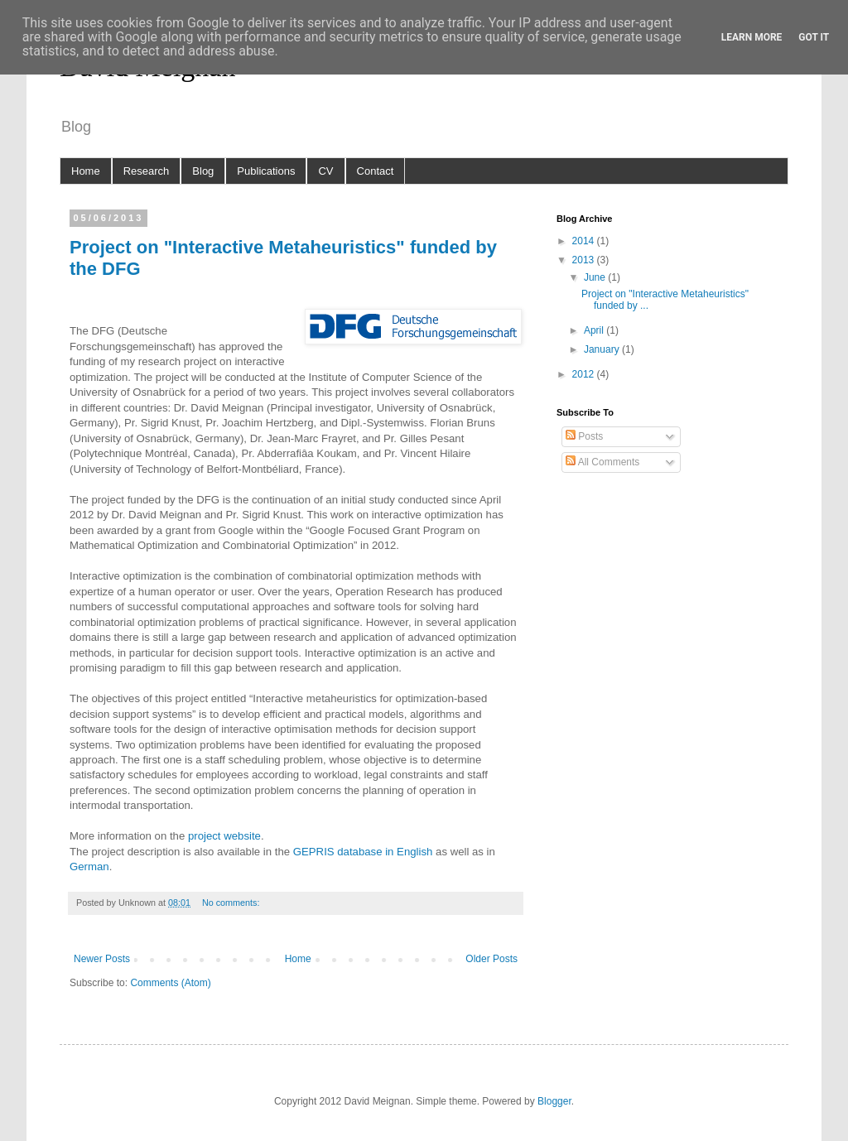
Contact (375, 171)
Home (85, 171)
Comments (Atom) (170, 983)
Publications (266, 171)
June (596, 277)
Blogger (554, 1101)
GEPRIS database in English (364, 851)
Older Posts (491, 959)
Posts (584, 436)
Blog (203, 171)
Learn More (752, 37)
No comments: (232, 903)
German (89, 866)
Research (146, 171)
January (603, 349)
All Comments (602, 462)
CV (325, 171)
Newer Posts (102, 959)
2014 (584, 241)
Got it (813, 37)
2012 (584, 374)
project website (224, 836)
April (595, 330)
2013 (584, 260)
